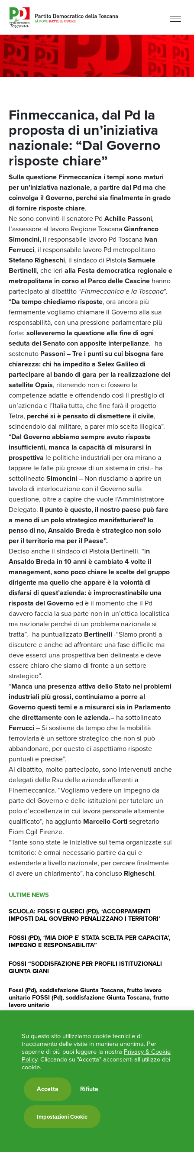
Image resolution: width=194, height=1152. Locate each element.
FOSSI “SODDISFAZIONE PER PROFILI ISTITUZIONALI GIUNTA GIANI (85, 967)
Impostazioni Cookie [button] (62, 1117)
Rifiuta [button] (89, 1089)
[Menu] (176, 18)
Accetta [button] (47, 1089)
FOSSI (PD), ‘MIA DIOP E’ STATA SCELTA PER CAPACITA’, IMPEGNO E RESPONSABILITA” (90, 941)
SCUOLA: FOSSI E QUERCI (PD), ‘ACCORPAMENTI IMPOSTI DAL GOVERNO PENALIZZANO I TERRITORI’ (84, 914)
